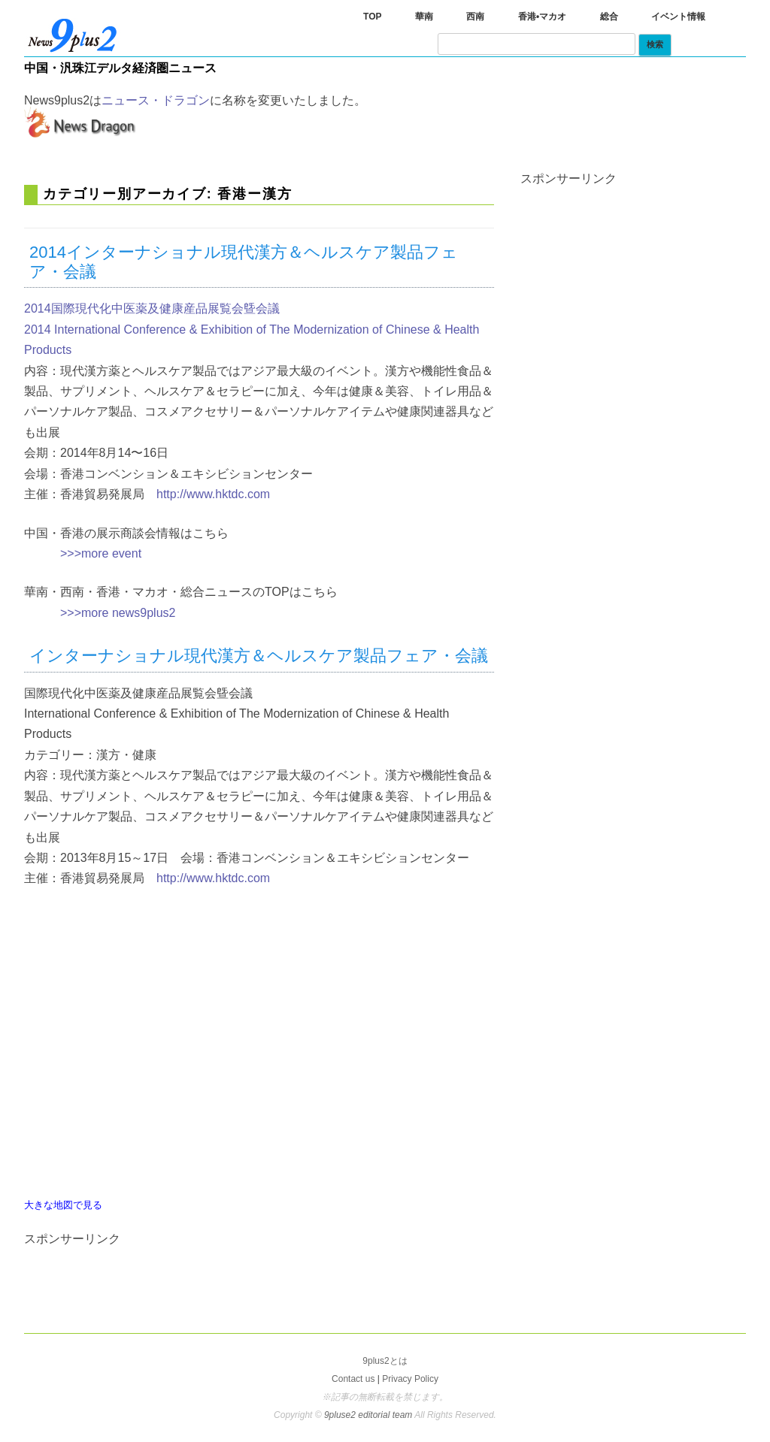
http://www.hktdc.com (213, 494)
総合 (609, 16)
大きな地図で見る (63, 1205)
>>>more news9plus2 (117, 612)
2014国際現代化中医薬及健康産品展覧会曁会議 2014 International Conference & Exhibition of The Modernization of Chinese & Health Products (251, 329)
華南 (424, 16)
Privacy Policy (410, 1379)
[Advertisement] (99, 1279)
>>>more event (100, 553)
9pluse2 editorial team (369, 1415)
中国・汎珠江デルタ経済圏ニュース (120, 68)
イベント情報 (678, 16)
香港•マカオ (542, 16)
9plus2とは (384, 1361)
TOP (372, 16)
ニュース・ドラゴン (156, 100)
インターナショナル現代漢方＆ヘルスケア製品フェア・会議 (258, 655)
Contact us (353, 1379)
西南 (475, 16)
